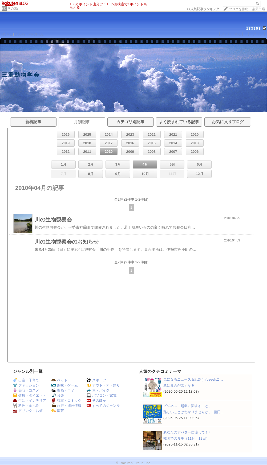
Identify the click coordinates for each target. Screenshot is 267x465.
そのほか (13, 8)
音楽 (57, 395)
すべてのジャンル (103, 406)
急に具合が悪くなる (179, 386)
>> (203, 9)
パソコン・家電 (101, 395)
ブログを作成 (238, 9)
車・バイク (98, 390)
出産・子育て (26, 380)
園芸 (57, 411)
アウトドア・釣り (103, 385)
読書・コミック (66, 400)
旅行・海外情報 (66, 406)
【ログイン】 (256, 34)
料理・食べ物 (26, 406)
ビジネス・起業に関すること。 (187, 406)
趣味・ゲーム (64, 385)
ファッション (26, 385)
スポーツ (96, 380)
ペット (59, 380)
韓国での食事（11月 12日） (186, 438)
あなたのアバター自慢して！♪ (186, 432)
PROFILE (36, 34)
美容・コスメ (26, 390)
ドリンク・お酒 (28, 411)
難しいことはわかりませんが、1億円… (193, 412)
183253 (253, 28)
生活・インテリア (29, 400)
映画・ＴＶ (62, 390)
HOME (6, 34)
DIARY (20, 34)
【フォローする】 (231, 34)
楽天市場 (258, 9)
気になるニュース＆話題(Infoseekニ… (193, 379)
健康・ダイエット (29, 395)
